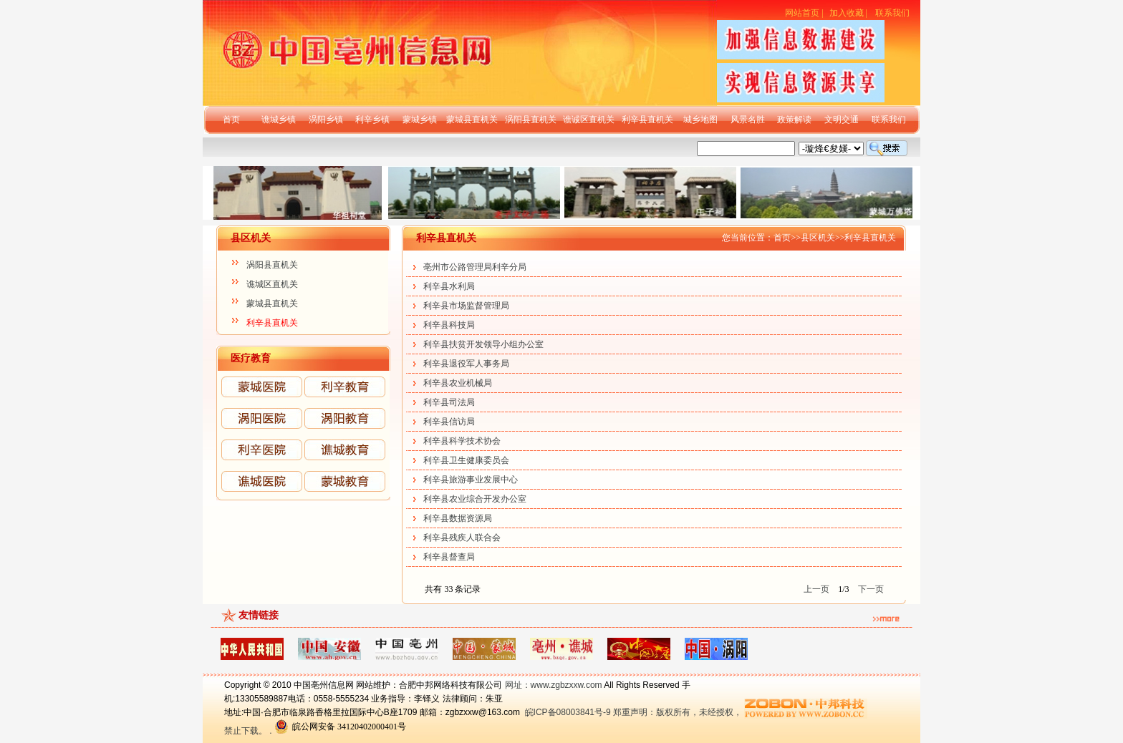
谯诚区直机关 (588, 120)
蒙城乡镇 (420, 120)
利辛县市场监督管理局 (466, 306)
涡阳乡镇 (326, 120)
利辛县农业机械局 (457, 383)
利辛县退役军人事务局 (466, 364)
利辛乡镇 (372, 120)
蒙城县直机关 (472, 120)
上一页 (816, 589)
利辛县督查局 (449, 557)
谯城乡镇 (278, 120)
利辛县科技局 (449, 325)
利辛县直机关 (647, 120)
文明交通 (841, 120)
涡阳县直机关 (530, 120)
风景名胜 (748, 120)
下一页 (871, 589)
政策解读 (794, 120)
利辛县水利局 (449, 286)
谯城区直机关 (272, 284)
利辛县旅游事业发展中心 (470, 480)
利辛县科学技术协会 (462, 441)
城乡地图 (700, 120)
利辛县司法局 (449, 402)
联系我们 (892, 13)
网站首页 (802, 13)
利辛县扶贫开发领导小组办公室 (483, 344)
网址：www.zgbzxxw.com (553, 685)
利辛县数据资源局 (457, 518)
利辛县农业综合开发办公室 (474, 499)
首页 (231, 120)
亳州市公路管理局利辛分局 (474, 267)
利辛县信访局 (449, 422)
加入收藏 (846, 13)
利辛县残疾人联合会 (462, 538)
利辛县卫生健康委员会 (466, 460)
